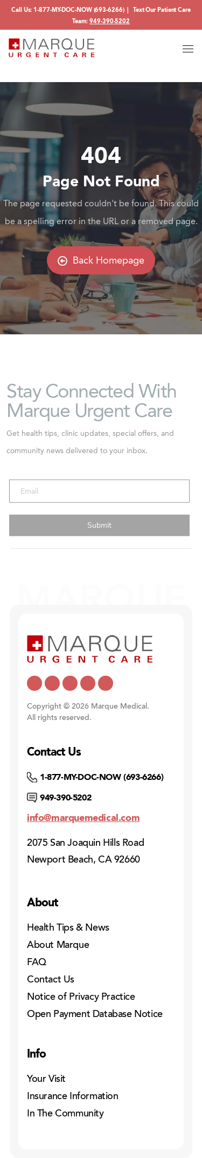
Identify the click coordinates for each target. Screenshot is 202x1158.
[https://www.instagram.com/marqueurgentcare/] (105, 683)
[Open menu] (188, 49)
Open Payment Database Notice (95, 1014)
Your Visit (46, 1079)
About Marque (58, 945)
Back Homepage (101, 260)
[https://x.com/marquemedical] (34, 683)
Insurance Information (73, 1096)
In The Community (65, 1113)
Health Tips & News (68, 927)
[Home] (52, 47)
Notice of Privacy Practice (81, 996)
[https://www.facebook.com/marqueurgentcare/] (70, 683)
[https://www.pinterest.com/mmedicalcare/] (87, 683)
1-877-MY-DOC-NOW (62, 10)
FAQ (36, 962)
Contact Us (50, 979)
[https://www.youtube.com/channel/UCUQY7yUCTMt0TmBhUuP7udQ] (52, 683)
